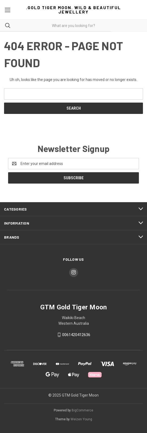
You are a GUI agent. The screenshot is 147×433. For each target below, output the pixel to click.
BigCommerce (82, 410)
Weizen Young (81, 419)
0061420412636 (76, 334)
